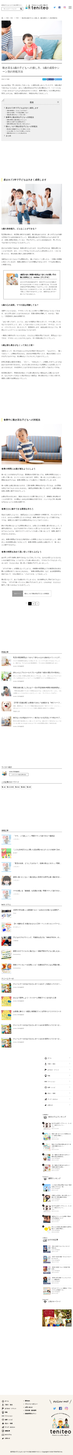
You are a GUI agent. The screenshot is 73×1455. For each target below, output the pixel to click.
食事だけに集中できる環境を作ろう (16, 122)
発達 (18, 787)
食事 (29, 787)
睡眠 (24, 787)
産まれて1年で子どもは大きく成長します (22, 108)
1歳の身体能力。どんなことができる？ (17, 110)
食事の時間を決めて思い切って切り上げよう (18, 124)
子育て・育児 (9, 18)
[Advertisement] (16, 807)
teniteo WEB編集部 (14, 771)
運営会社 (27, 1401)
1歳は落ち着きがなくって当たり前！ (16, 114)
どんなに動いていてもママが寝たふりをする (18, 131)
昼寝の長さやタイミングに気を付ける (17, 133)
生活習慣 (11, 787)
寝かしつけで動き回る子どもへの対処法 (21, 126)
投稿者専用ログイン (30, 1413)
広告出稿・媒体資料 (30, 1410)
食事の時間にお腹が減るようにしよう (17, 119)
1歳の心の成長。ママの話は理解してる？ (17, 112)
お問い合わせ (28, 1407)
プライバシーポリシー (31, 1404)
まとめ (8, 136)
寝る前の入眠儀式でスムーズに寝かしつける (18, 129)
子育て (18, 18)
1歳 (4, 787)
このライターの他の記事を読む (18, 774)
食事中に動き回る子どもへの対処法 (20, 117)
